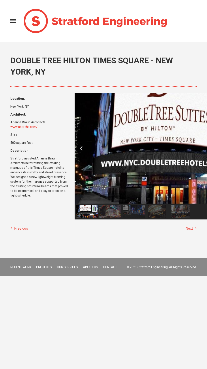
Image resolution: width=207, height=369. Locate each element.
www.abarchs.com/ (24, 127)
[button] (81, 148)
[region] (136, 156)
